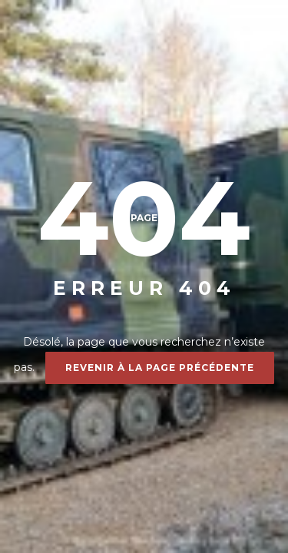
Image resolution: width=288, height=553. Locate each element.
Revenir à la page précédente (159, 367)
